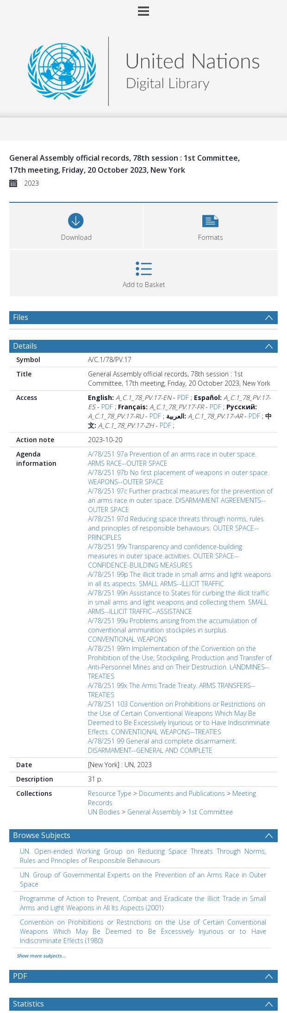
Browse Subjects (41, 835)
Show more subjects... (41, 955)
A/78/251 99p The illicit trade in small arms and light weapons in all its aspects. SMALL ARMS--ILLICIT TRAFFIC (179, 579)
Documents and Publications (182, 793)
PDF (183, 397)
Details (25, 346)
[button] (210, 225)
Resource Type (109, 793)
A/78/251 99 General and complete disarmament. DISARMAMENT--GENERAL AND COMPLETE (162, 746)
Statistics (28, 1004)
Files (20, 317)
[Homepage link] (143, 69)
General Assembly (154, 811)
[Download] (76, 225)
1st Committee (210, 811)
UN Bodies (104, 811)
